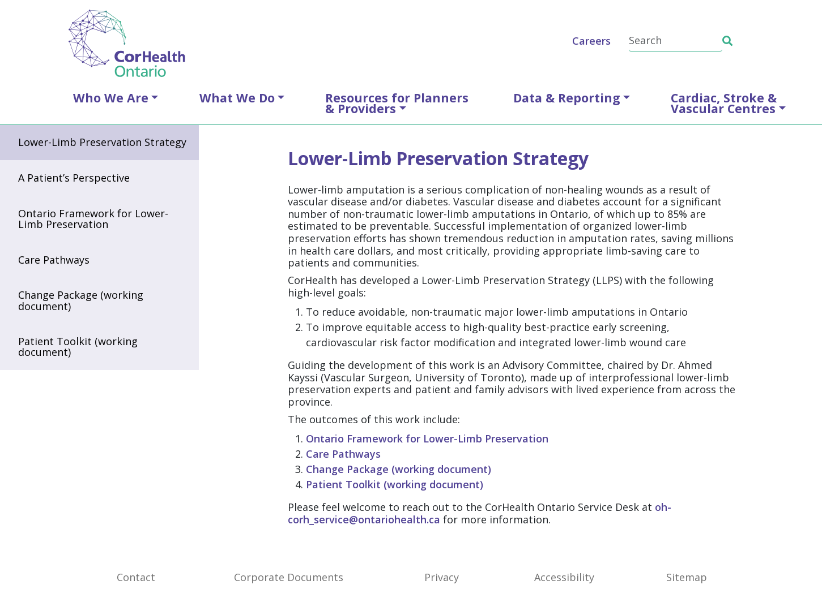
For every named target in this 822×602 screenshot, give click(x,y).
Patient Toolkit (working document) (78, 346)
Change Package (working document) (80, 300)
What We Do (237, 97)
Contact (136, 577)
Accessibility (564, 577)
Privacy (441, 577)
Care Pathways (54, 259)
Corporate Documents (288, 577)
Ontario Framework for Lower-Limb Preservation (93, 219)
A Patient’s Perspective (74, 177)
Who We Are (110, 97)
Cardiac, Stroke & (724, 103)
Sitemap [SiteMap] (686, 577)
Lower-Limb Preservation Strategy (102, 142)
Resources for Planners (397, 103)
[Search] (675, 41)
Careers (591, 41)
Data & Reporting (566, 97)
